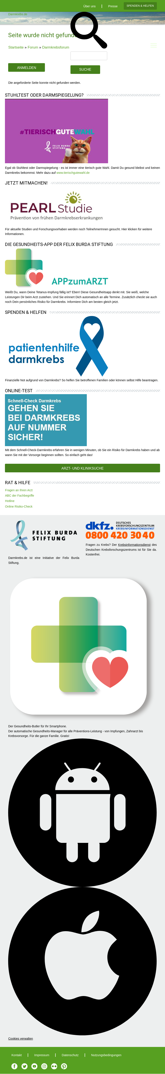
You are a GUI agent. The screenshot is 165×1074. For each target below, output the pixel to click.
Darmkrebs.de (17, 14)
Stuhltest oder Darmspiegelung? (44, 95)
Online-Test (19, 390)
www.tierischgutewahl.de (73, 172)
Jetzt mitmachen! (26, 183)
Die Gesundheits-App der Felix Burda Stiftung (59, 244)
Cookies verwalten (20, 1038)
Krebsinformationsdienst (134, 544)
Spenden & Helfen (140, 5)
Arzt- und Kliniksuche (82, 468)
